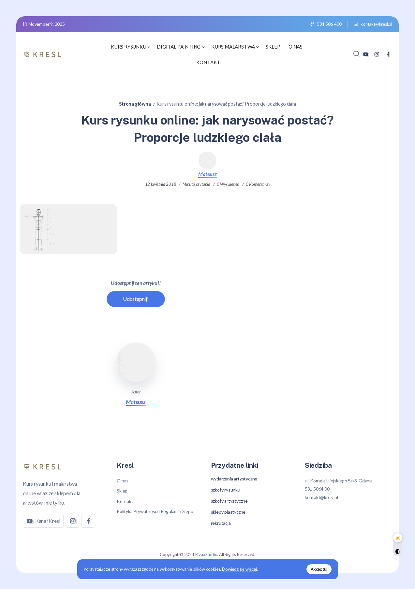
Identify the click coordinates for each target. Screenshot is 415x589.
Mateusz (207, 174)
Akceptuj (319, 569)
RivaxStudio (206, 554)
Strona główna (135, 104)
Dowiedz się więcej (239, 569)
